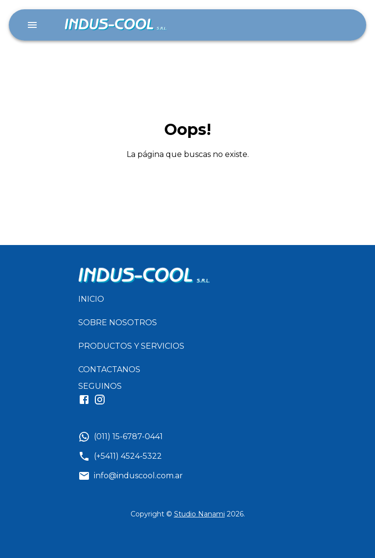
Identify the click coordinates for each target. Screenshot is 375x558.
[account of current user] (32, 25)
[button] (135, 299)
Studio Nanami (199, 514)
